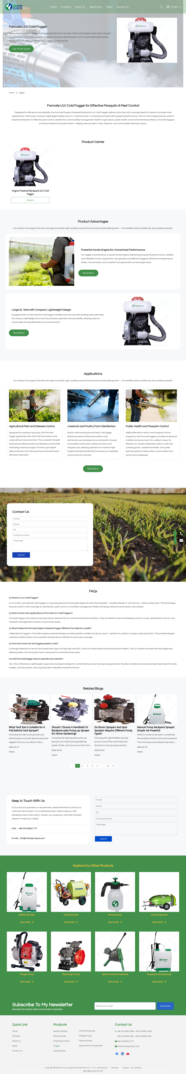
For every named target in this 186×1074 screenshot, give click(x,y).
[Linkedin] (122, 1054)
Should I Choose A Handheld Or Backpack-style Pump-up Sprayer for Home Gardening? (70, 730)
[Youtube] (128, 1054)
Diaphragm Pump (61, 1041)
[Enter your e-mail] (125, 1006)
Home (55, 7)
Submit (21, 555)
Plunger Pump (85, 1036)
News (111, 7)
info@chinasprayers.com (128, 1046)
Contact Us (124, 7)
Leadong (137, 1068)
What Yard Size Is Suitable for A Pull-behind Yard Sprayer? (27, 729)
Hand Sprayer (59, 1051)
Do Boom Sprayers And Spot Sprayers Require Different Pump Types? (113, 730)
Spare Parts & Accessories (91, 1046)
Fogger (56, 1046)
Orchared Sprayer (87, 1031)
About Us (82, 7)
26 (108, 766)
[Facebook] (117, 1054)
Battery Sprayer (60, 1031)
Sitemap (114, 1068)
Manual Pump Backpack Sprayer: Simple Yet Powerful (156, 729)
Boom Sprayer (59, 1036)
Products (68, 7)
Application (97, 7)
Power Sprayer (85, 1041)
